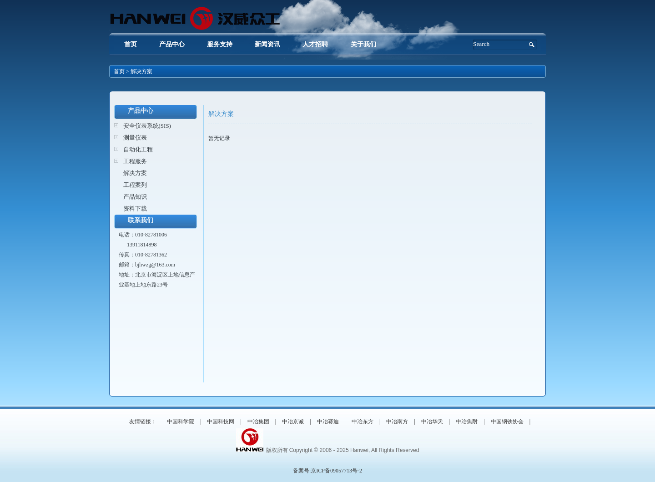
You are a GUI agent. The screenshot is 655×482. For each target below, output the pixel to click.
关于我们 (363, 44)
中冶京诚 (293, 421)
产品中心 (172, 44)
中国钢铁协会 (507, 421)
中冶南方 (397, 421)
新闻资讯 (267, 44)
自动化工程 (138, 149)
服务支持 (219, 44)
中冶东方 (362, 421)
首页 (130, 44)
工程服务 (135, 161)
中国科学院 (180, 421)
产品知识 (135, 196)
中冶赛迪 (328, 421)
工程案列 (135, 184)
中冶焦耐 (467, 421)
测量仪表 (135, 137)
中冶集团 (258, 421)
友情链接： (142, 421)
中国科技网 (220, 421)
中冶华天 (432, 421)
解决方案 (135, 173)
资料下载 (135, 208)
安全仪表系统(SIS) (147, 125)
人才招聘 (316, 44)
